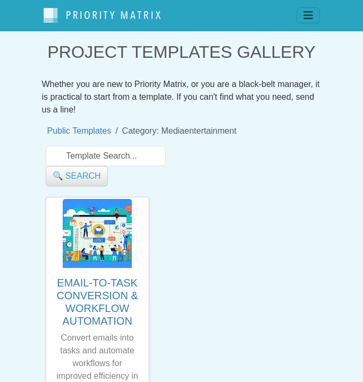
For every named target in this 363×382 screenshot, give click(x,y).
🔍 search (77, 175)
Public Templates (79, 130)
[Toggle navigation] (308, 15)
